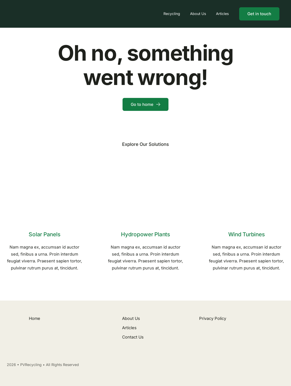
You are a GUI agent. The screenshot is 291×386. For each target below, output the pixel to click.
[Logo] (46, 7)
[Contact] (259, 13)
